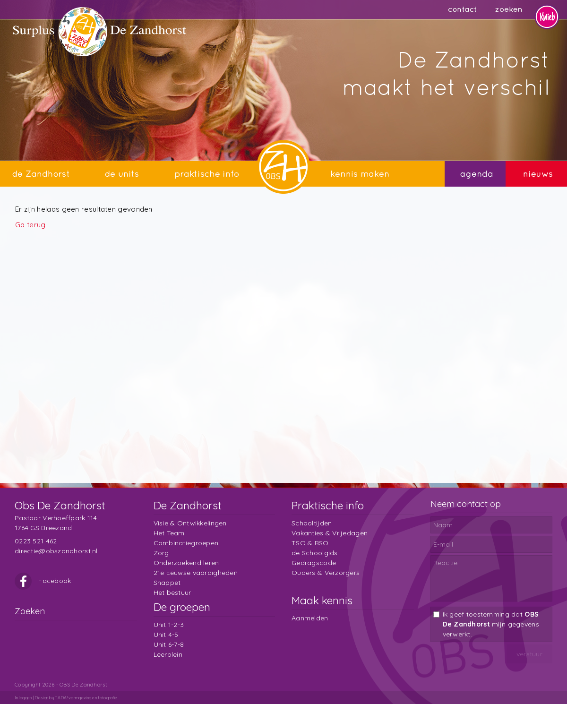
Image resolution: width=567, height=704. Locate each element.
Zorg (161, 553)
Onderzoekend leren (186, 562)
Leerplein (168, 654)
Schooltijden (312, 523)
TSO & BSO (310, 543)
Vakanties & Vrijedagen (330, 533)
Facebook (43, 580)
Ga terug (30, 224)
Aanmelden (310, 618)
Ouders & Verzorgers (326, 572)
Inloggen (23, 697)
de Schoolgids (315, 553)
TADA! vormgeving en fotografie (86, 697)
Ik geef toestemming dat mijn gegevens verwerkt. (491, 624)
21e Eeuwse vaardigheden (196, 572)
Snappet (167, 582)
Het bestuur (172, 592)
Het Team (169, 533)
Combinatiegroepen (186, 543)
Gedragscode (314, 562)
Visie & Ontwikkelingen (190, 523)
